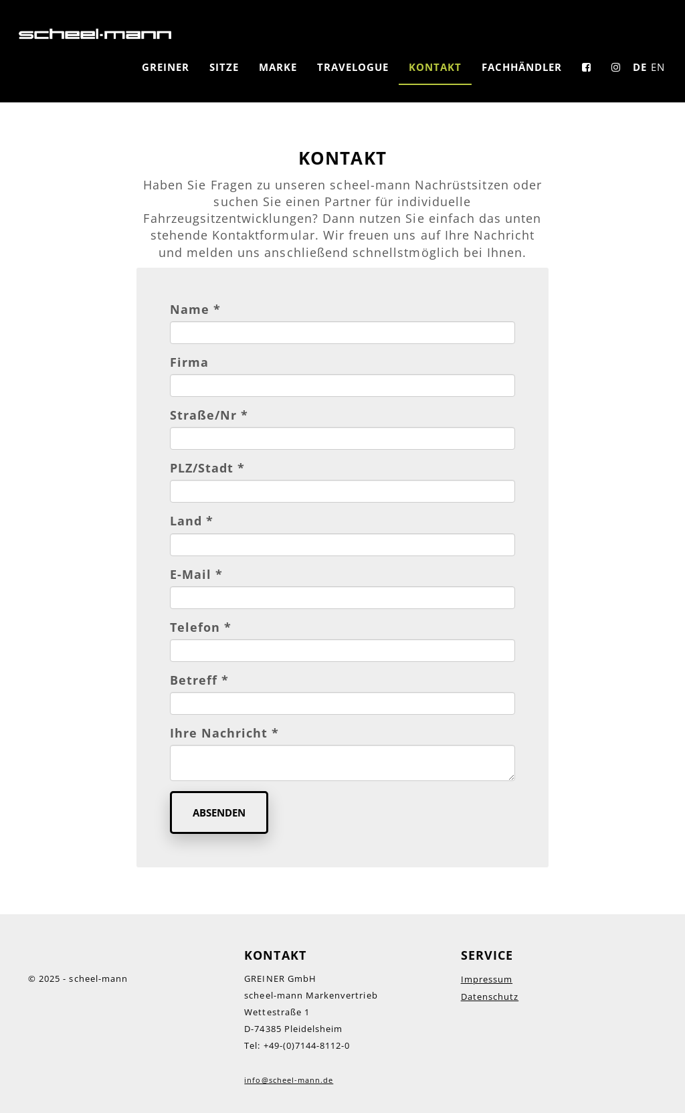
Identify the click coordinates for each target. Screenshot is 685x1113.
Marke (278, 67)
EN (658, 67)
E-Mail (196, 574)
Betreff (199, 680)
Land (191, 521)
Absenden (219, 812)
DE (640, 67)
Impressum (486, 979)
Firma (189, 362)
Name (195, 309)
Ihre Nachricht (225, 733)
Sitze (224, 67)
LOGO (95, 33)
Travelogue (353, 67)
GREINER (165, 67)
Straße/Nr (209, 415)
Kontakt (435, 67)
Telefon (200, 627)
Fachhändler (522, 67)
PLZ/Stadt (208, 468)
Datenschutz (490, 997)
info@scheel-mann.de (288, 1080)
